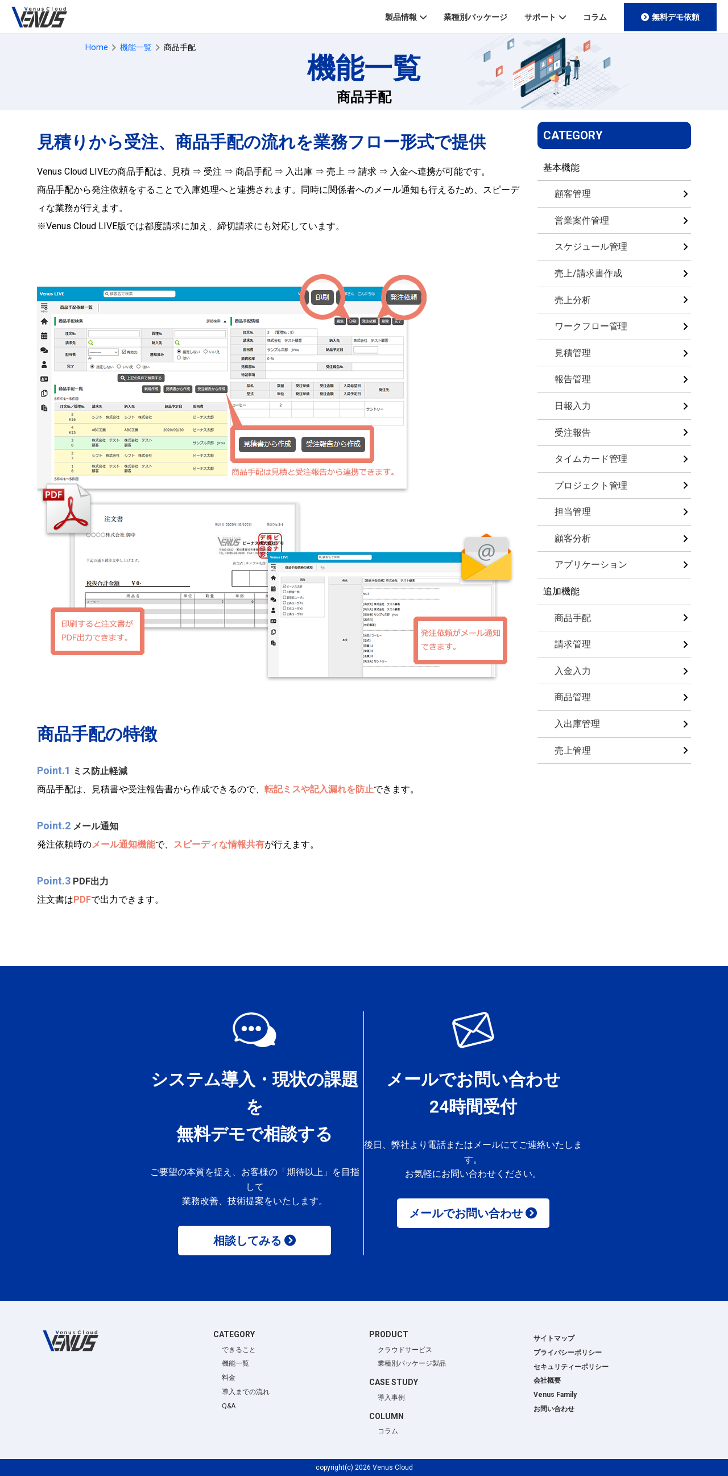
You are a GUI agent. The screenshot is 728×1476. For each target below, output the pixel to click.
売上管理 (573, 750)
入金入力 (573, 670)
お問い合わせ (553, 1409)
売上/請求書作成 (588, 273)
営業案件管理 (582, 220)
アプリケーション (591, 564)
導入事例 (391, 1397)
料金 (228, 1378)
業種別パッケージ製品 (412, 1363)
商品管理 (573, 697)
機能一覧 (235, 1363)
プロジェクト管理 (591, 485)
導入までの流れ (246, 1392)
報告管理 (573, 379)
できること (239, 1350)
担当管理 (573, 511)
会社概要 (547, 1380)
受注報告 (573, 432)
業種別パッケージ (475, 17)
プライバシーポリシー (567, 1353)
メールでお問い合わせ (466, 1213)
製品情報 (401, 17)
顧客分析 (573, 538)
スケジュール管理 (591, 246)
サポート (540, 17)
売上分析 (573, 300)
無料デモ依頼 (676, 17)
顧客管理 (573, 193)
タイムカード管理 (591, 458)
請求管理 (573, 644)
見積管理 (573, 353)
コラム (595, 17)
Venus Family (555, 1395)
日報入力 (573, 405)
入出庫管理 (577, 723)
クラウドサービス (405, 1350)
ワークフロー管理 (591, 326)
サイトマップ (553, 1338)
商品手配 (573, 618)
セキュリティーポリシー (571, 1367)
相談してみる (247, 1240)
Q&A (228, 1406)
